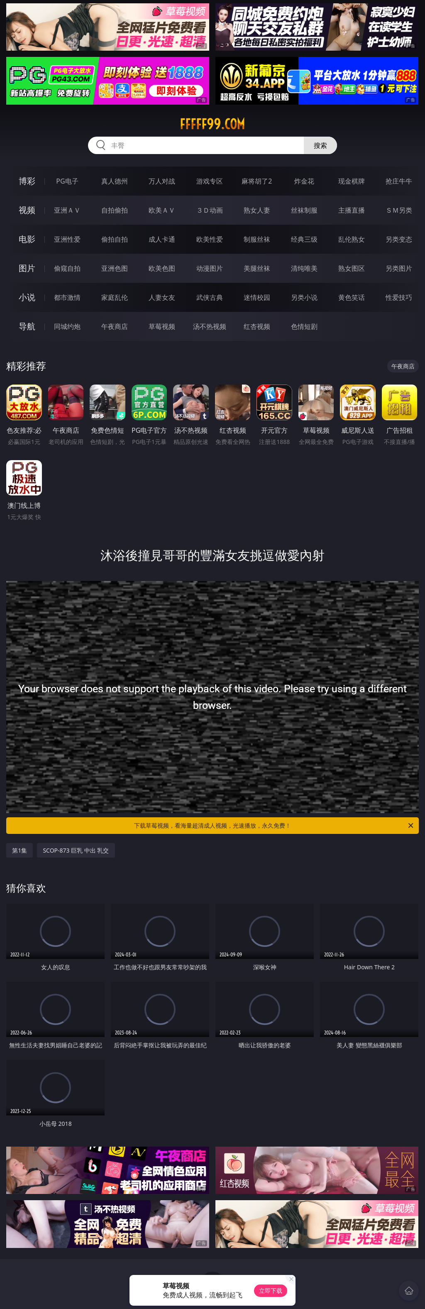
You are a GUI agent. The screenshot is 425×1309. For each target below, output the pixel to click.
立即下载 (270, 1290)
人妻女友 (162, 297)
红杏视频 (257, 326)
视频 (27, 210)
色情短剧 (304, 326)
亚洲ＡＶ (67, 210)
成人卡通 (162, 239)
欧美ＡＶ (162, 210)
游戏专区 (209, 181)
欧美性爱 (209, 239)
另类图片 (399, 268)
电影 (27, 239)
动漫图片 (209, 268)
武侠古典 (209, 297)
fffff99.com (212, 124)
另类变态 (399, 239)
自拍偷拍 (114, 210)
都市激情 (67, 297)
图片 (27, 268)
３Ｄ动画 (209, 210)
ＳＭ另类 (399, 210)
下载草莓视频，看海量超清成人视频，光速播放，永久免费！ (274, 826)
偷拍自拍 (114, 239)
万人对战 (162, 181)
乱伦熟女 (351, 239)
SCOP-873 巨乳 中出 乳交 (76, 850)
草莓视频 (162, 326)
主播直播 (351, 210)
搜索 (320, 145)
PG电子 (67, 181)
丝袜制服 (304, 210)
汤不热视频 (209, 326)
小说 (27, 297)
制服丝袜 (257, 239)
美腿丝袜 (257, 268)
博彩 (27, 180)
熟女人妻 (257, 210)
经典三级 (304, 239)
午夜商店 (114, 326)
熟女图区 (351, 268)
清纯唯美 (304, 268)
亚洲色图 (114, 268)
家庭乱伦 (114, 297)
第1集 (19, 850)
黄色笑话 (351, 297)
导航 (27, 326)
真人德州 (114, 181)
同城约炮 (67, 326)
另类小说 (304, 297)
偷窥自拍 (67, 268)
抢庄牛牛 (399, 181)
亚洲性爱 (67, 239)
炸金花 (304, 181)
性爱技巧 (399, 297)
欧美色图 (162, 268)
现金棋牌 (351, 181)
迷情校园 (257, 297)
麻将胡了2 (257, 181)
